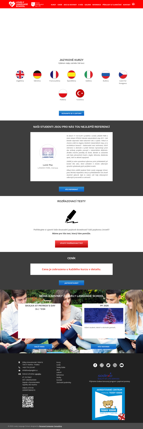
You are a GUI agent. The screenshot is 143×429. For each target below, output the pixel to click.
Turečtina (80, 99)
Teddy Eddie (60, 367)
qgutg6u (38, 374)
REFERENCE (96, 5)
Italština (89, 81)
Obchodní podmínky (63, 382)
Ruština (106, 81)
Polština (63, 99)
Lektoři (58, 372)
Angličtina (20, 81)
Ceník (58, 365)
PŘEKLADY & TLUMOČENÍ (112, 5)
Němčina (37, 81)
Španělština (71, 81)
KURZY (53, 5)
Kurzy (58, 362)
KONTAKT (126, 5)
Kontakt (59, 380)
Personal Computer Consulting (50, 426)
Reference (60, 375)
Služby (58, 377)
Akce (58, 370)
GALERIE (88, 5)
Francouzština (54, 81)
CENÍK (60, 5)
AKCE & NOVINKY (70, 5)
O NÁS (80, 5)
